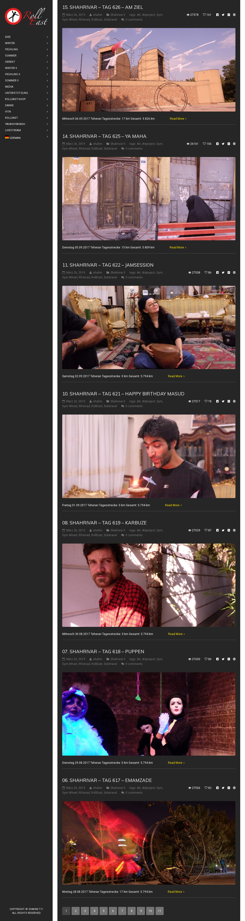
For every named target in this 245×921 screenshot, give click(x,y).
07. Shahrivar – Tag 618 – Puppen (103, 651)
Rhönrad (84, 19)
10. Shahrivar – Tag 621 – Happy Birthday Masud (123, 394)
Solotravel (110, 19)
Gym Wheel (69, 19)
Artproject (148, 15)
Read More (177, 118)
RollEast (96, 19)
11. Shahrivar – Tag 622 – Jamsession (108, 265)
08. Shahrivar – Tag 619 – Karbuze (104, 523)
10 (150, 911)
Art (139, 15)
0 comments (134, 19)
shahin (97, 15)
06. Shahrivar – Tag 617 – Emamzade (107, 780)
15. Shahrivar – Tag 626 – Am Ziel (102, 7)
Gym (159, 15)
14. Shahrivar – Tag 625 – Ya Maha (104, 136)
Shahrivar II (118, 15)
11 (159, 911)
